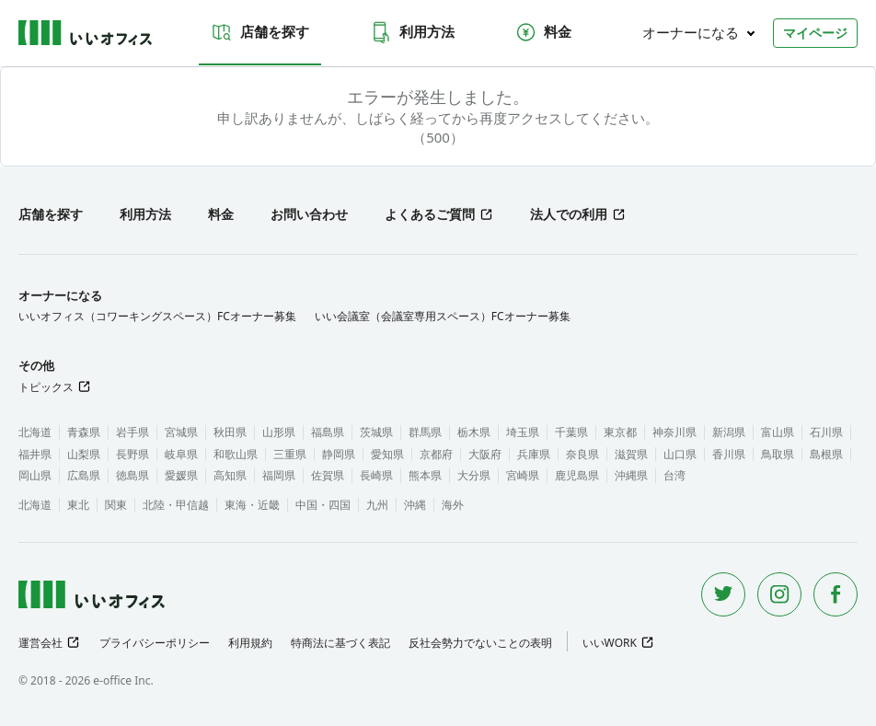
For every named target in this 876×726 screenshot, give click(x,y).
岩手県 (132, 432)
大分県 (473, 475)
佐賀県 (327, 475)
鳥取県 (777, 454)
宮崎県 (522, 475)
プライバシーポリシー (154, 643)
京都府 (436, 454)
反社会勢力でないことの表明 (480, 643)
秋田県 (230, 432)
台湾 (674, 475)
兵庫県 (533, 454)
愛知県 (387, 454)
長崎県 (376, 475)
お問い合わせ (309, 214)
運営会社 (40, 643)
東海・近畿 (252, 505)
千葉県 (571, 432)
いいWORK (609, 643)
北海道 (35, 432)
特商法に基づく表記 (340, 643)
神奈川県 (674, 432)
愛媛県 (181, 475)
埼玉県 (522, 432)
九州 (377, 505)
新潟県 (728, 432)
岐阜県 (181, 454)
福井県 (35, 454)
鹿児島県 (577, 475)
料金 (542, 32)
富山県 (777, 432)
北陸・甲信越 (176, 505)
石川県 (826, 432)
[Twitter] (723, 594)
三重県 (289, 454)
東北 (78, 505)
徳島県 (132, 475)
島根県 (826, 454)
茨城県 (376, 432)
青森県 (83, 432)
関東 (116, 505)
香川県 (728, 454)
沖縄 (415, 505)
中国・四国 (323, 505)
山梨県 (83, 454)
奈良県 (582, 454)
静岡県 (338, 454)
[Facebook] (835, 594)
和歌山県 (235, 454)
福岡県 (278, 475)
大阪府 (484, 454)
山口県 (680, 454)
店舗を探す (260, 32)
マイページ (815, 32)
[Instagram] (779, 594)
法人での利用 (568, 214)
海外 (453, 505)
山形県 (278, 432)
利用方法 (412, 32)
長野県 (132, 454)
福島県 (327, 432)
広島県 (83, 475)
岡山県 (35, 475)
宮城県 (181, 432)
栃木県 (473, 432)
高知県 (230, 475)
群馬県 (425, 432)
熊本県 (425, 475)
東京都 (620, 432)
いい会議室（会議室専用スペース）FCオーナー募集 (443, 316)
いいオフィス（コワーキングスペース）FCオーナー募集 (157, 316)
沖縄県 (631, 475)
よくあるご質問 (430, 214)
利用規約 (250, 643)
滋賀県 (631, 454)
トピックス (46, 387)
